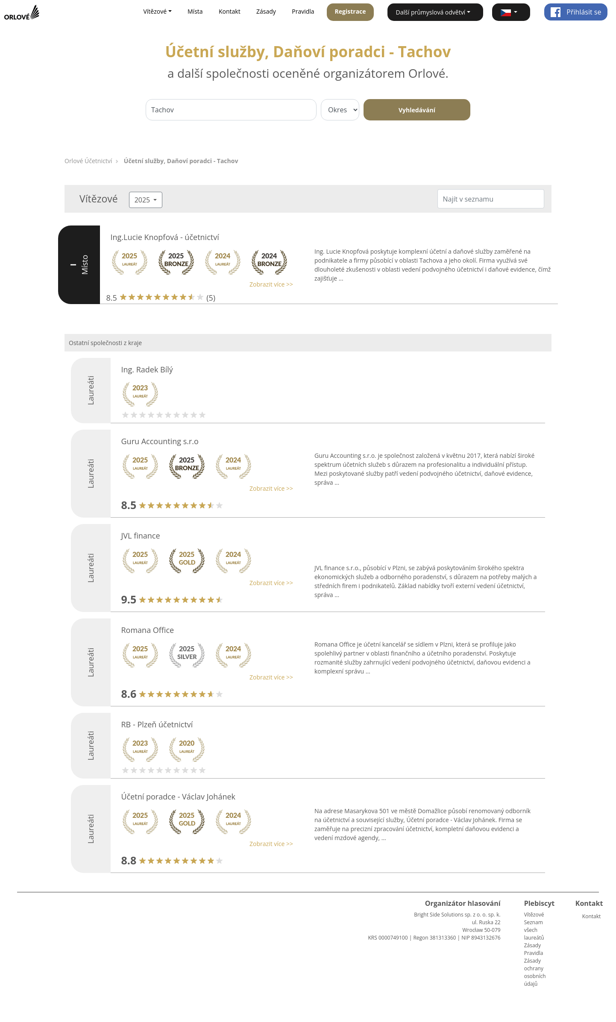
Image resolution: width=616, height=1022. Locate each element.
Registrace (350, 11)
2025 (143, 200)
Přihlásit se (575, 12)
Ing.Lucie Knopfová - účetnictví (165, 237)
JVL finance (140, 535)
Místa (195, 11)
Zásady (266, 11)
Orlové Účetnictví (88, 161)
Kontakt (230, 11)
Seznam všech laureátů (534, 930)
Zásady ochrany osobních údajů (535, 972)
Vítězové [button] (155, 11)
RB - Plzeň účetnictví (157, 724)
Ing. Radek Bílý (147, 369)
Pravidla (303, 11)
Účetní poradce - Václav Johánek (178, 796)
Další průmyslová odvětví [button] (431, 12)
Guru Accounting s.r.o (160, 441)
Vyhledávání (417, 110)
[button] (511, 12)
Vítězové (534, 914)
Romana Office (147, 630)
